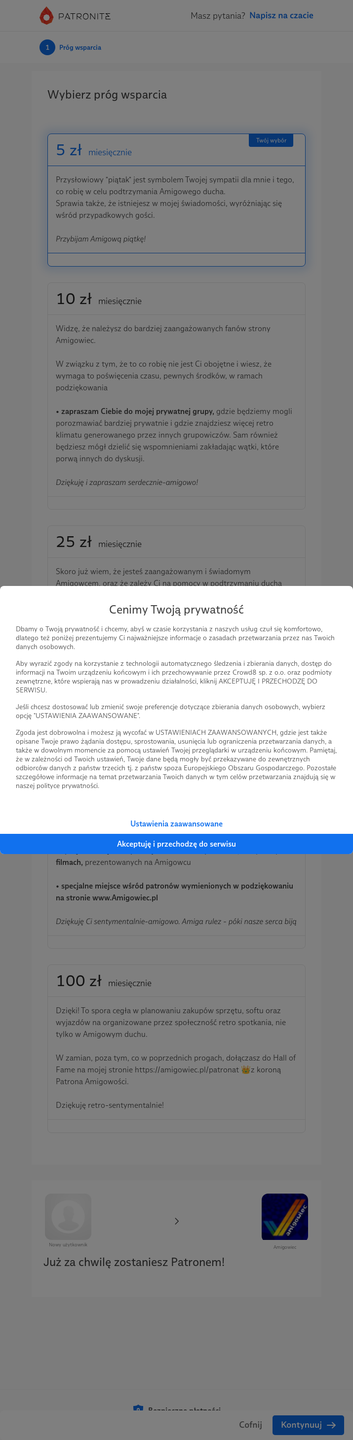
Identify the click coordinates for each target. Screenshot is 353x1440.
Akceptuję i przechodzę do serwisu (176, 844)
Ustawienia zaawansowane (176, 824)
